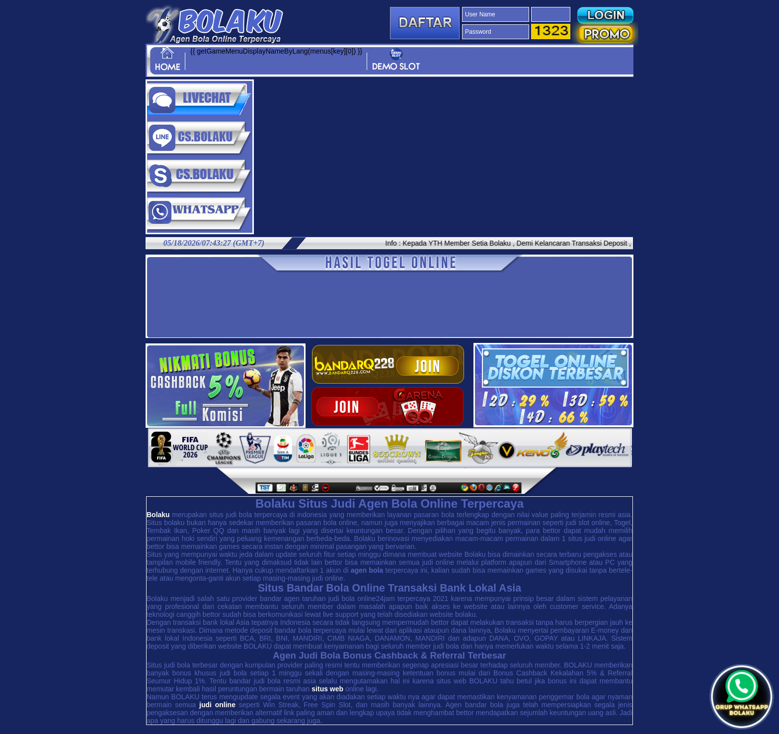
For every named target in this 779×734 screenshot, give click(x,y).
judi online (217, 705)
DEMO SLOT (396, 59)
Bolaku (158, 515)
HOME (167, 59)
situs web (327, 689)
